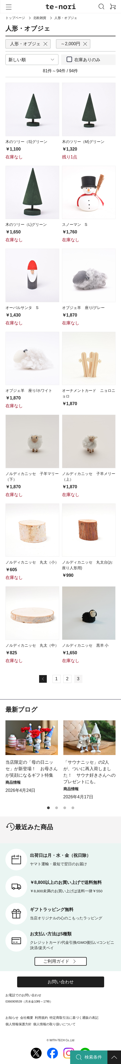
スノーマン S (74, 224)
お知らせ (11, 1017)
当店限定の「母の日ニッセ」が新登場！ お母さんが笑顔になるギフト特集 (31, 768)
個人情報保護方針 (18, 1024)
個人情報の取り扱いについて (54, 1024)
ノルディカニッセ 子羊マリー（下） (32, 476)
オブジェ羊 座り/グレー (83, 307)
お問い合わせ (61, 982)
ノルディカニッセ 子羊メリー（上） (88, 476)
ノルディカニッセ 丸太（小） (32, 562)
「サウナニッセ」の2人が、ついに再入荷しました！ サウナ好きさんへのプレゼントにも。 (89, 772)
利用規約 (41, 1017)
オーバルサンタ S (21, 307)
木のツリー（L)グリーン (26, 224)
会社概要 (26, 1017)
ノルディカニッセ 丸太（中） (32, 645)
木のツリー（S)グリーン (26, 141)
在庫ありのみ (87, 59)
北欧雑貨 (39, 18)
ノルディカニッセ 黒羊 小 (85, 645)
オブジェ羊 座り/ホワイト (28, 390)
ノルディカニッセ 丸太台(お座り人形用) (87, 565)
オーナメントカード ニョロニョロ (88, 393)
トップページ (15, 18)
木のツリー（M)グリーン (83, 141)
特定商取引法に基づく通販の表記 (73, 1017)
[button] (48, 807)
